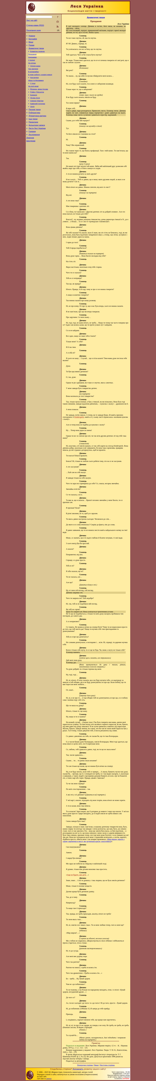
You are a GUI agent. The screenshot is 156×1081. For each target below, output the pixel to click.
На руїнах (32, 66)
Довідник (30, 150)
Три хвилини (33, 73)
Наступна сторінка (107, 1065)
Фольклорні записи (37, 136)
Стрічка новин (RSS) (35, 25)
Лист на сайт (31, 20)
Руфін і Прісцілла (37, 99)
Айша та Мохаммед (36, 86)
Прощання (32, 57)
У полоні (31, 63)
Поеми (31, 47)
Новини (32, 36)
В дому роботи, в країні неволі (40, 79)
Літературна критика (37, 126)
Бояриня (33, 102)
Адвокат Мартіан (37, 109)
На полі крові (33, 92)
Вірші (31, 43)
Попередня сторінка (85, 1065)
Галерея (32, 143)
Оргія (32, 115)
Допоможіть (78, 1069)
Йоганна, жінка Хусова (39, 96)
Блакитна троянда (37, 53)
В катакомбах (33, 76)
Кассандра (34, 83)
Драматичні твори (36, 50)
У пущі (32, 89)
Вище (96, 1065)
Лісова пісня (35, 105)
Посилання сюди (33, 30)
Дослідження (34, 146)
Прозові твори (35, 119)
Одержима (32, 60)
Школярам (30, 153)
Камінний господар (37, 112)
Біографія (33, 40)
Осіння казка (35, 70)
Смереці (48, 1078)
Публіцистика (34, 122)
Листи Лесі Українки (37, 140)
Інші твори (33, 129)
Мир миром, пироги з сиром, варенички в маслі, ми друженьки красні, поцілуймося (93, 840)
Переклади (33, 133)
